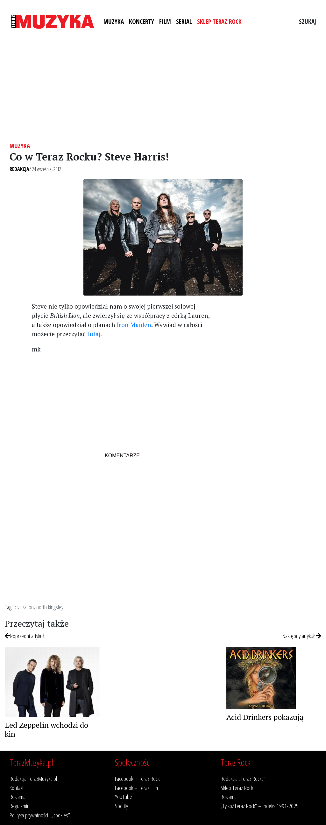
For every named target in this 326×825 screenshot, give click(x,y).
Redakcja (19, 169)
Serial (184, 21)
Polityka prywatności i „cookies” (40, 815)
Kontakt (17, 787)
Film (165, 21)
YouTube (123, 796)
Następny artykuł (301, 635)
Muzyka (113, 21)
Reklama (17, 796)
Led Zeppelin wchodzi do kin (46, 729)
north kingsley (49, 607)
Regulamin (20, 805)
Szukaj (307, 21)
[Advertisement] (163, 88)
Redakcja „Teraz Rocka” (243, 778)
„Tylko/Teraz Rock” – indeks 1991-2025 (260, 805)
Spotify (121, 805)
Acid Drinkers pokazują (264, 717)
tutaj (93, 334)
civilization (24, 607)
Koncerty (141, 21)
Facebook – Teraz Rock (137, 778)
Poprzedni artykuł (24, 635)
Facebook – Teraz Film (136, 787)
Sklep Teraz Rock (219, 21)
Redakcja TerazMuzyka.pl (33, 778)
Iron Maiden (134, 325)
